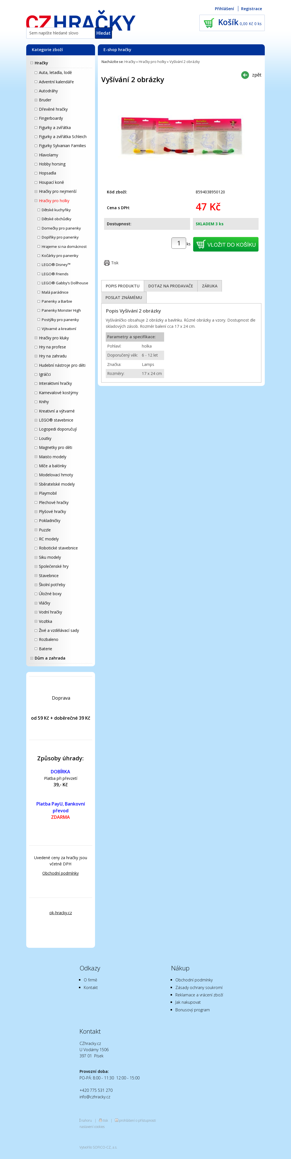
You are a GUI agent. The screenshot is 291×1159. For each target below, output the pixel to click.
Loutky (45, 438)
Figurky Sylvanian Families (62, 145)
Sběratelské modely (57, 484)
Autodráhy (48, 90)
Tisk (114, 262)
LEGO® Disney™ (56, 264)
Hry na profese (52, 347)
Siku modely (50, 557)
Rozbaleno (48, 639)
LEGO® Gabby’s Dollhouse (65, 282)
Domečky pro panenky (61, 228)
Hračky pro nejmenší (57, 191)
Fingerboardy (51, 118)
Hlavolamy (48, 155)
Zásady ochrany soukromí (198, 987)
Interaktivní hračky (55, 383)
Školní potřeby (52, 584)
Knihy (44, 401)
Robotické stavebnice (58, 548)
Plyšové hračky (52, 511)
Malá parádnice (55, 292)
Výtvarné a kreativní (59, 328)
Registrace (251, 8)
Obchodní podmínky (60, 873)
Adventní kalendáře (56, 81)
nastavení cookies (92, 1126)
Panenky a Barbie (57, 301)
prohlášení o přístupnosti (137, 1120)
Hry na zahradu (53, 356)
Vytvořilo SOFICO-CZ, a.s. (98, 1147)
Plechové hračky (54, 502)
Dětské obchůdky (56, 218)
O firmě (90, 980)
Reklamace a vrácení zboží (199, 995)
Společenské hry (54, 566)
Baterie (45, 648)
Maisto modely (52, 456)
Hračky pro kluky (54, 338)
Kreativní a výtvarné (57, 411)
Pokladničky (49, 520)
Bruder (45, 99)
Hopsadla (47, 173)
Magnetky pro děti (55, 447)
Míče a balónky (52, 465)
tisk (105, 1120)
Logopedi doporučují (58, 429)
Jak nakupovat (188, 1002)
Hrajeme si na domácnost (64, 246)
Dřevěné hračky (53, 109)
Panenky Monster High (61, 310)
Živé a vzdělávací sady (59, 630)
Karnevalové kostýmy (58, 392)
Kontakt (91, 987)
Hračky (41, 63)
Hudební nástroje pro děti (62, 365)
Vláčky (44, 603)
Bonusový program (192, 1009)
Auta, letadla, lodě (55, 72)
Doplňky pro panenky (60, 237)
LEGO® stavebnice (56, 420)
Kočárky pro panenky (60, 255)
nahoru (86, 1120)
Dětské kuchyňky (56, 209)
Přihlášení (224, 8)
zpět (256, 74)
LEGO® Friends (55, 273)
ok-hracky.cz (60, 912)
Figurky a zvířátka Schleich (63, 136)
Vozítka (45, 621)
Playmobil (48, 493)
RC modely (49, 539)
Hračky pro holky (54, 200)
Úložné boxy (50, 593)
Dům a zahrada (50, 658)
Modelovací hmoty (56, 474)
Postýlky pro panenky (60, 319)
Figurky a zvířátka (55, 127)
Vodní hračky (50, 612)
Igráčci (45, 374)
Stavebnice (49, 575)
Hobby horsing (52, 164)
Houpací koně (51, 182)
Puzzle (45, 529)
